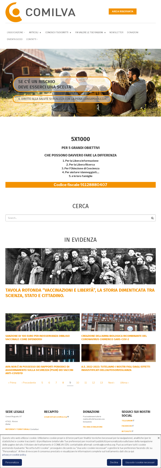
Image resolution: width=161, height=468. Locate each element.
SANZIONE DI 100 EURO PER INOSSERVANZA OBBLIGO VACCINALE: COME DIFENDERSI (37, 337)
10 (79, 382)
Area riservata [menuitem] (122, 11)
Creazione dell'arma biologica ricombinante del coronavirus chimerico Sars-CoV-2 (114, 337)
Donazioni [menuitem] (132, 32)
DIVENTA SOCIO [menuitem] (15, 39)
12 (94, 382)
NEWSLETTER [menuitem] (116, 32)
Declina (114, 462)
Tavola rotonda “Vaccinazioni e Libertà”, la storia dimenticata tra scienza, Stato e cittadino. (80, 292)
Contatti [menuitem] (32, 40)
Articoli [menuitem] (34, 33)
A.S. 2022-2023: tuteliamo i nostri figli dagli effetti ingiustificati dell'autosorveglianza (115, 368)
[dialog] (80, 451)
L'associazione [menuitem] (15, 33)
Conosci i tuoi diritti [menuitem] (57, 33)
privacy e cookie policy (14, 454)
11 (87, 382)
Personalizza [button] (12, 462)
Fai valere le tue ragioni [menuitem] (90, 33)
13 (102, 382)
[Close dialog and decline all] (158, 437)
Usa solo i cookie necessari (140, 462)
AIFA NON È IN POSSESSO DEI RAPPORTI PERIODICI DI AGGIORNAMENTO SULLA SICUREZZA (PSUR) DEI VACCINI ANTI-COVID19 (39, 370)
